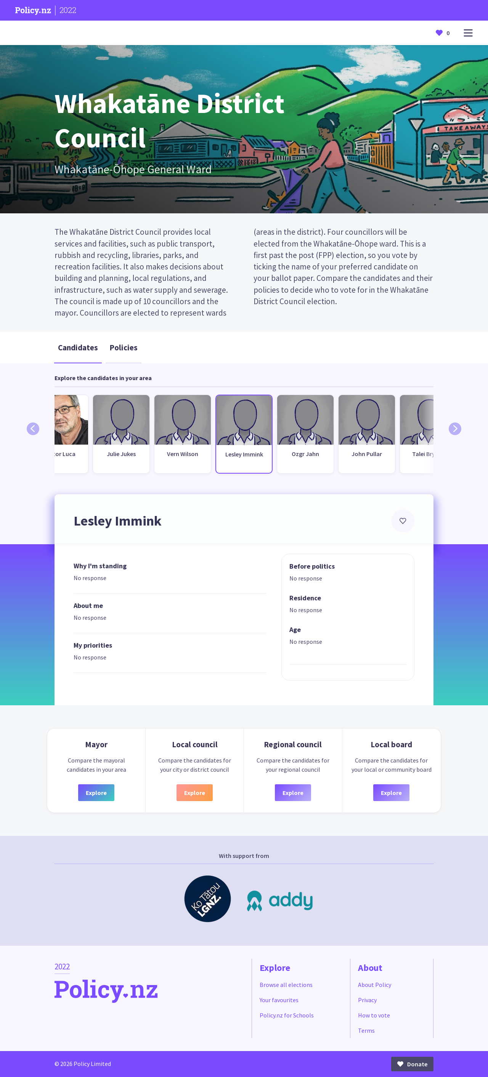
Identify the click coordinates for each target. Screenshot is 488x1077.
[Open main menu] (468, 33)
